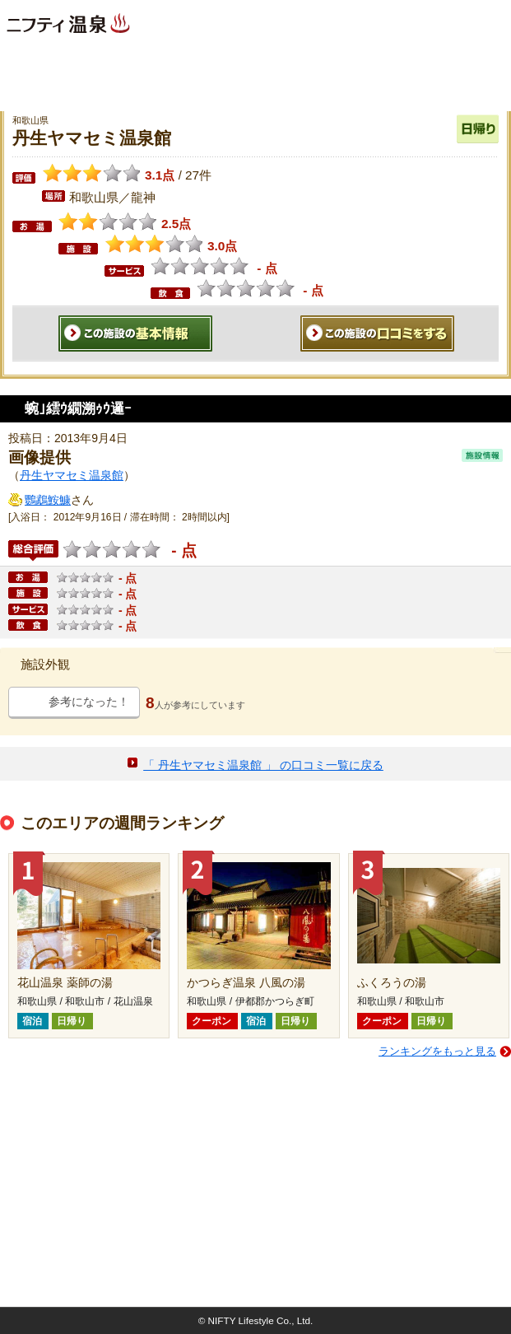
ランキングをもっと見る (437, 1051)
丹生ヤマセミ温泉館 (71, 475)
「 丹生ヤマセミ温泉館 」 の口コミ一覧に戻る (263, 765)
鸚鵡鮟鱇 (48, 499)
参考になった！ (89, 701)
